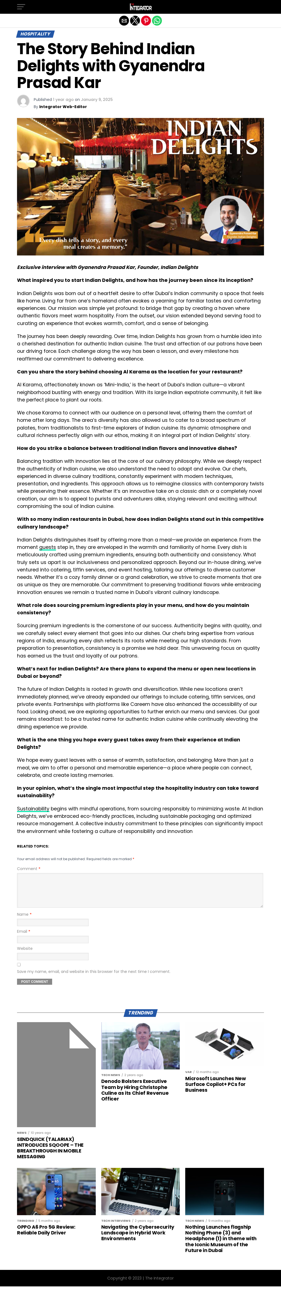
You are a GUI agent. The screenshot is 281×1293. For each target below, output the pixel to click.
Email (23, 938)
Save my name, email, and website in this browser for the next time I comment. (93, 978)
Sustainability (33, 808)
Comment (28, 868)
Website (25, 955)
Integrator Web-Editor (63, 106)
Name (24, 921)
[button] (21, 7)
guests (47, 547)
